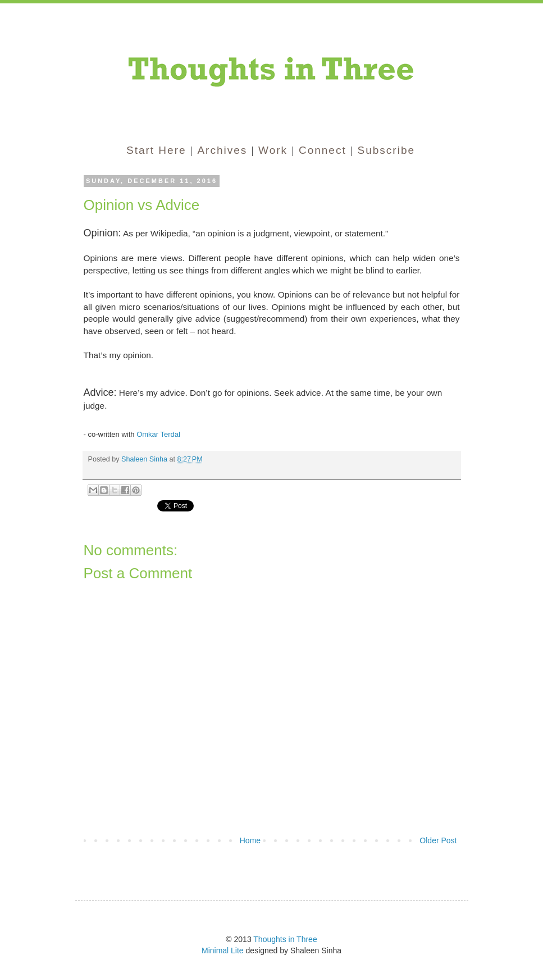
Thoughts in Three (285, 939)
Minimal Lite (223, 950)
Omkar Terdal (158, 434)
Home (250, 840)
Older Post (438, 840)
